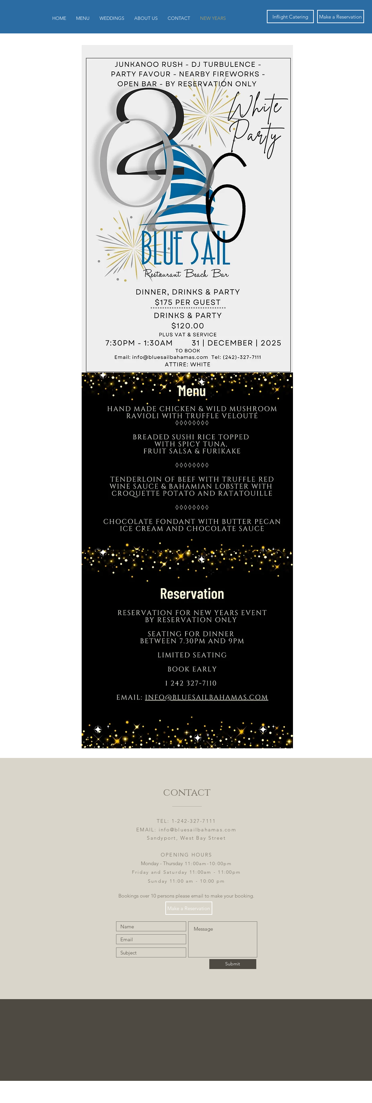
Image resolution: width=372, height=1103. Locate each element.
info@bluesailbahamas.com (197, 829)
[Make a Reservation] (340, 16)
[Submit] (232, 964)
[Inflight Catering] (290, 16)
